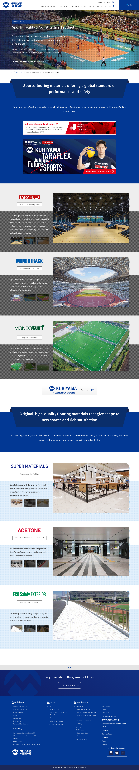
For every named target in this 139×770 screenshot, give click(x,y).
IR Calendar (106, 706)
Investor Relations (81, 702)
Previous (51, 218)
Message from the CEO (20, 706)
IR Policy (79, 724)
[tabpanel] (91, 218)
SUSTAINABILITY (95, 6)
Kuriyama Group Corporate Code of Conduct (26, 744)
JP (127, 5)
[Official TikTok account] (123, 753)
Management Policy (81, 706)
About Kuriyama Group (20, 709)
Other (51, 718)
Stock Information (82, 733)
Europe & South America (56, 724)
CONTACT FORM (68, 685)
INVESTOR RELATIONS (78, 6)
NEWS (100, 2)
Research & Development (20, 724)
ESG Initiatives (17, 741)
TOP (11, 72)
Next (131, 218)
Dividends (80, 736)
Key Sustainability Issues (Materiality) (24, 733)
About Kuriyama (18, 702)
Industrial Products (55, 709)
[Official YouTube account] (117, 753)
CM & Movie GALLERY (109, 716)
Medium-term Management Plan (86, 712)
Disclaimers (106, 712)
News (104, 741)
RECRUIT (108, 6)
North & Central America (56, 721)
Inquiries (105, 737)
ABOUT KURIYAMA (48, 6)
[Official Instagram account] (111, 753)
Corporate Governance (84, 721)
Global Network (18, 712)
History (15, 715)
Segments (19, 72)
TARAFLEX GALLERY (109, 720)
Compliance (17, 718)
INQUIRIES (107, 2)
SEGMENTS (62, 6)
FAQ (104, 709)
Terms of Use (107, 734)
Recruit (104, 745)
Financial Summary (81, 739)
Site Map (105, 730)
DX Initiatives (17, 721)
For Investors (79, 727)
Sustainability (17, 729)
